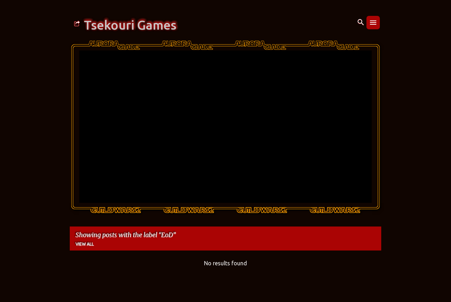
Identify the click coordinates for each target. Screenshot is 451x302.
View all (84, 244)
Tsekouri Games (130, 25)
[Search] (361, 22)
